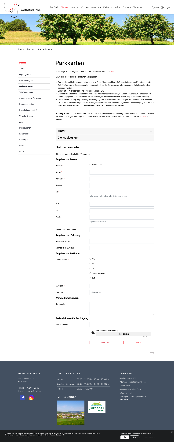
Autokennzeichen (64, 241)
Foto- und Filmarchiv (132, 7)
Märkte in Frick (126, 393)
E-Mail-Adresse (62, 324)
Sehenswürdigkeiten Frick (130, 389)
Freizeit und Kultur (111, 7)
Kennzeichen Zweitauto (66, 248)
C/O (93, 268)
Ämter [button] (61, 131)
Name (59, 172)
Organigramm (25, 74)
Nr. (57, 192)
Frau (94, 164)
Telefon (59, 217)
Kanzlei (143, 116)
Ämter (21, 68)
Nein (134, 437)
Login (167, 7)
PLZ (58, 204)
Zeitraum (60, 292)
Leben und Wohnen (79, 7)
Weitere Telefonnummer (66, 229)
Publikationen (25, 128)
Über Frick (53, 7)
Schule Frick (125, 386)
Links (21, 146)
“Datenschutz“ (60, 435)
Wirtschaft (96, 7)
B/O (93, 264)
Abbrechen (105, 342)
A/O (93, 259)
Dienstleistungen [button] (68, 137)
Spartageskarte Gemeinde (30, 98)
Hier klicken (124, 334)
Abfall (21, 122)
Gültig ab (60, 286)
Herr (100, 164)
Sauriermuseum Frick (129, 378)
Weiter (138, 342)
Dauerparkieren (98, 273)
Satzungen (24, 140)
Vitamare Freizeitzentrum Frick (132, 382)
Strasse (59, 185)
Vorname (60, 179)
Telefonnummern (26, 92)
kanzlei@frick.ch (34, 391)
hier (112, 71)
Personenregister (26, 80)
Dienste (64, 7)
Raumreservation (26, 104)
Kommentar (61, 304)
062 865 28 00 (33, 388)
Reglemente (24, 134)
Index (21, 151)
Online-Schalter (31, 86)
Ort (57, 211)
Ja (125, 437)
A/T (93, 278)
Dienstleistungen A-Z (28, 110)
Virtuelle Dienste (26, 116)
